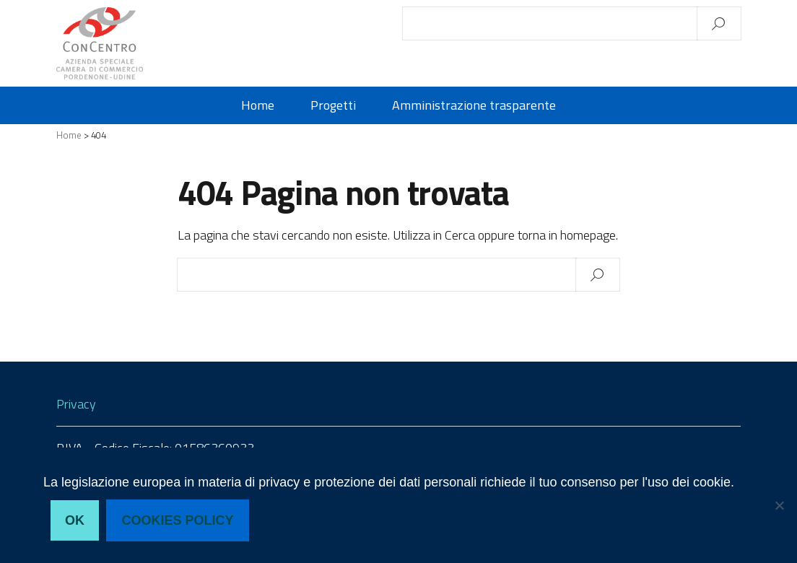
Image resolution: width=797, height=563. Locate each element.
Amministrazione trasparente (474, 105)
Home (257, 105)
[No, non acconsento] (779, 505)
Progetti (333, 105)
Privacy (76, 404)
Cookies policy (178, 520)
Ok (74, 520)
